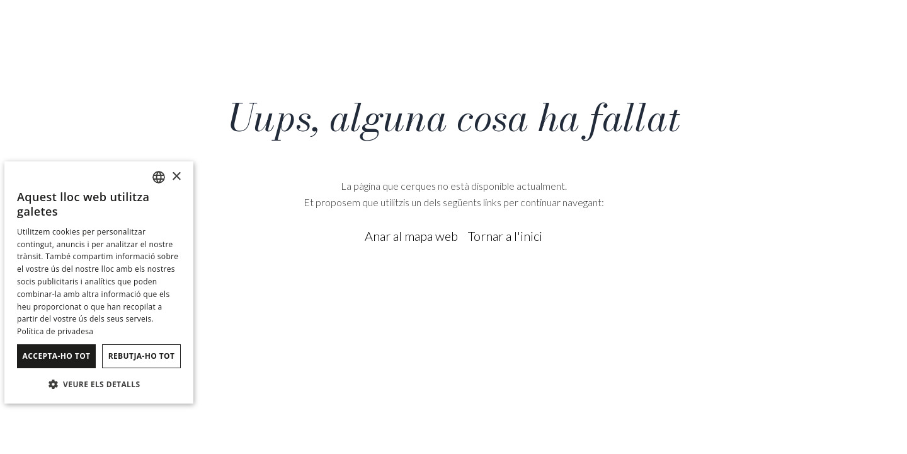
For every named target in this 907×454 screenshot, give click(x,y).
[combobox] (158, 177)
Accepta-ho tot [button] (57, 356)
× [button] (176, 177)
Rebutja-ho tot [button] (141, 356)
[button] (99, 383)
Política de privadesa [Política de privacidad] (55, 331)
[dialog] (98, 282)
